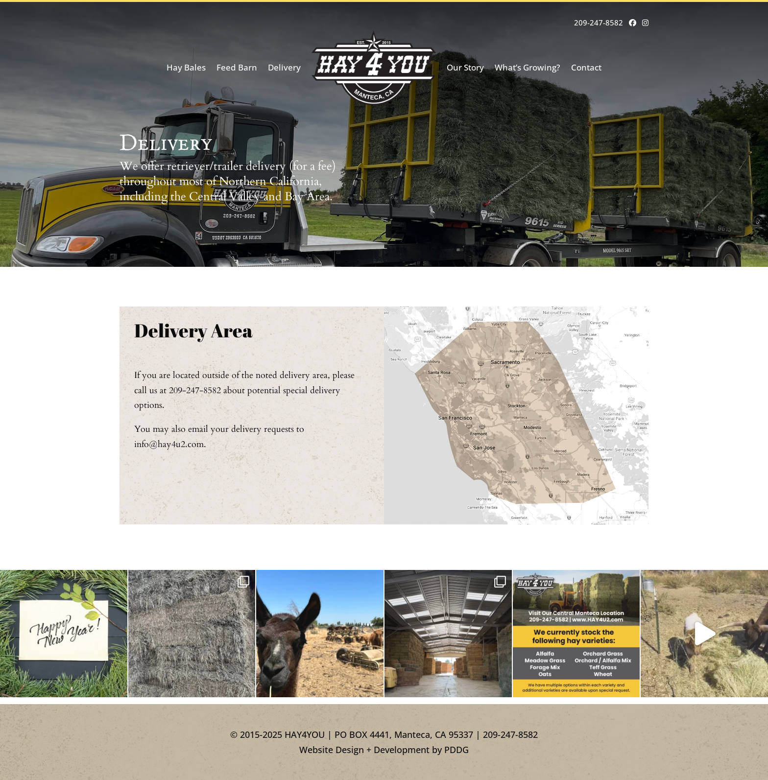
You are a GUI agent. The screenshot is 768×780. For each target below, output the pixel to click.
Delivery (284, 67)
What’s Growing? (527, 67)
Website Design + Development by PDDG (384, 750)
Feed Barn (236, 67)
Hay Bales (186, 67)
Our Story (465, 67)
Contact (586, 67)
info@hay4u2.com (169, 444)
